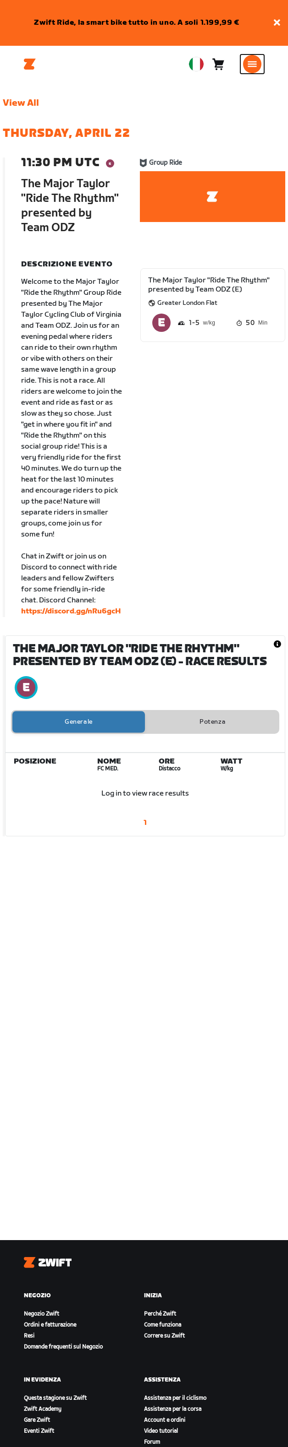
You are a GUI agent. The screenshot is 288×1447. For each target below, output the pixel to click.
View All (21, 103)
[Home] (30, 64)
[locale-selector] (196, 64)
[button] (277, 23)
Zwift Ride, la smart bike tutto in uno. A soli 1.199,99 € (136, 22)
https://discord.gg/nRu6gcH (71, 611)
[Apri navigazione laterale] (252, 64)
